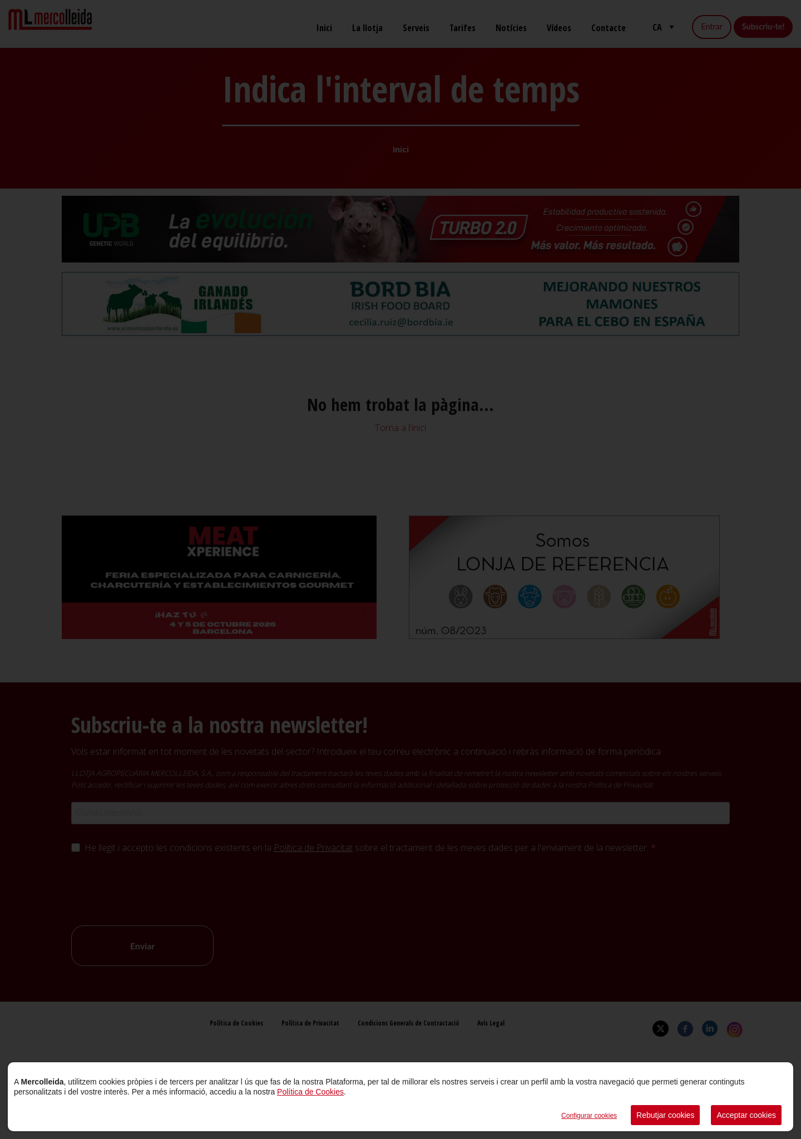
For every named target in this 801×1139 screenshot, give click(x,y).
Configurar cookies (589, 1116)
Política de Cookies (310, 1091)
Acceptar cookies (746, 1115)
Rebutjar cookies (665, 1115)
